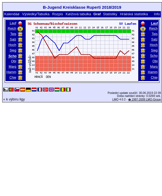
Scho (154, 56)
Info (157, 14)
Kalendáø (11, 14)
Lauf (13, 23)
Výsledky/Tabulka (35, 14)
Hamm (11, 72)
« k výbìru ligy (14, 99)
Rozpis (57, 14)
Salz (13, 39)
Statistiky (110, 14)
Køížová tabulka (78, 14)
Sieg (13, 50)
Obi (13, 61)
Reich (12, 28)
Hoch (12, 45)
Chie (12, 77)
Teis (13, 34)
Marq (12, 67)
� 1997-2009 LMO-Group (144, 99)
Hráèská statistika (134, 14)
